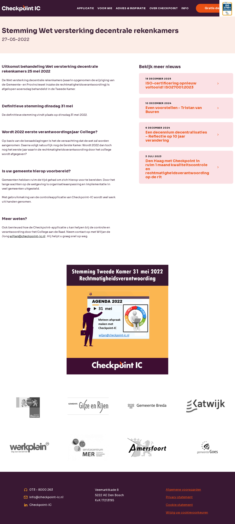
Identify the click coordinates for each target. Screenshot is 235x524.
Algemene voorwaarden (183, 490)
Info (185, 8)
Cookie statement (179, 505)
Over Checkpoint (163, 8)
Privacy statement (179, 497)
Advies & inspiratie (131, 8)
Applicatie (85, 8)
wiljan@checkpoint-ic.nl (27, 236)
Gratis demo (214, 8)
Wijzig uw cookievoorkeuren (187, 512)
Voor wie (104, 8)
